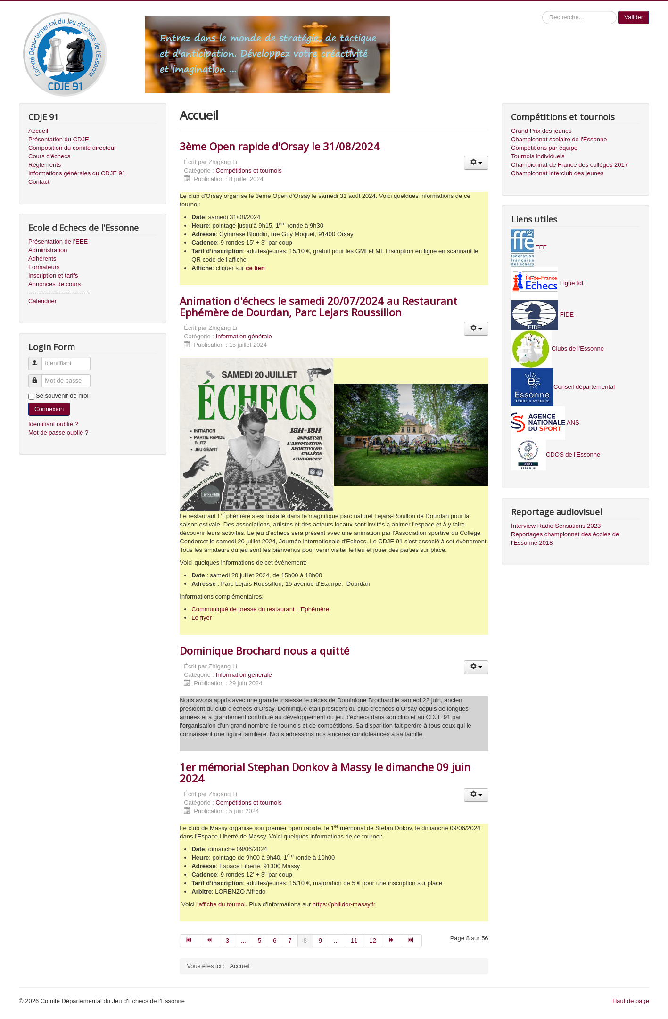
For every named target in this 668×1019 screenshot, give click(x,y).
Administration (47, 250)
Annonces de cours (54, 284)
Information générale (244, 336)
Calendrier (42, 300)
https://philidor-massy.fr (344, 904)
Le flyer (201, 617)
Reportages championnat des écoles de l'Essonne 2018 (565, 538)
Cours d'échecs (49, 156)
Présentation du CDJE (58, 139)
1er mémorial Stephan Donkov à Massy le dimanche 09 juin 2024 (325, 772)
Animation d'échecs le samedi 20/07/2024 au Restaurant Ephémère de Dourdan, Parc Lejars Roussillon (318, 306)
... (243, 940)
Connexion (49, 408)
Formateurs (43, 267)
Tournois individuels (537, 156)
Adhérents (42, 258)
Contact (38, 181)
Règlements (44, 164)
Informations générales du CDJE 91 (76, 173)
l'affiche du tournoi (221, 904)
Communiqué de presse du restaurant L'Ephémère (260, 609)
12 (372, 940)
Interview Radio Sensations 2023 (556, 525)
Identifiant (39, 359)
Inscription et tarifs (53, 275)
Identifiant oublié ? (53, 423)
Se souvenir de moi (62, 395)
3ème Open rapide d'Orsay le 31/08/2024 (279, 146)
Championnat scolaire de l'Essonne (559, 139)
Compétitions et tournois (249, 170)
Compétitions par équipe (544, 147)
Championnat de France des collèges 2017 (569, 164)
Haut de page (630, 1000)
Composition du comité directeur (72, 147)
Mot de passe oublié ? (58, 432)
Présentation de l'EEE (58, 241)
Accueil (38, 130)
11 (354, 940)
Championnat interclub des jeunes (557, 173)
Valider (633, 17)
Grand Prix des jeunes (541, 130)
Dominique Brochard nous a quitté (264, 650)
